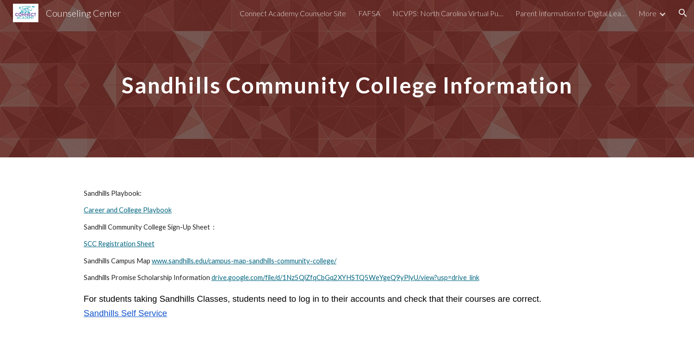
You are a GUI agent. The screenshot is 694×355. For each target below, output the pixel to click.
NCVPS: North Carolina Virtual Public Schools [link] (447, 13)
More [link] (647, 13)
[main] (347, 78)
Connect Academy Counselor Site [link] (293, 13)
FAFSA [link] (369, 13)
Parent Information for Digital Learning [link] (570, 13)
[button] (683, 13)
